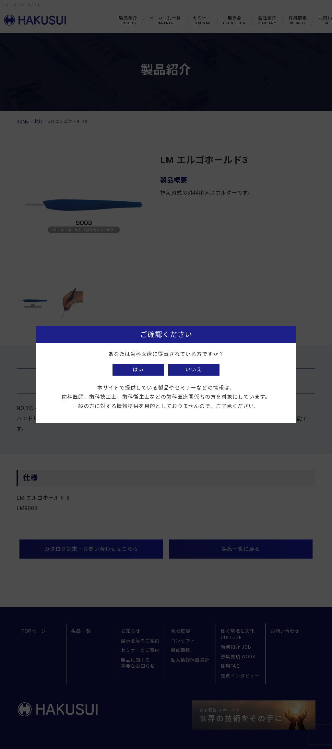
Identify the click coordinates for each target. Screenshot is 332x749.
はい (138, 370)
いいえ (193, 370)
